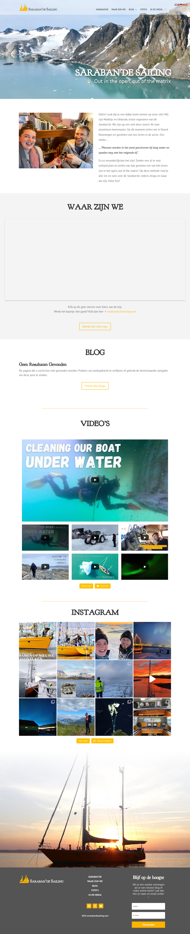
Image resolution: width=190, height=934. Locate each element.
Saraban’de (102, 9)
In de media (156, 9)
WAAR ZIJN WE (95, 881)
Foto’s (143, 9)
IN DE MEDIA (95, 894)
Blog (131, 9)
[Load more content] (86, 586)
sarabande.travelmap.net (121, 311)
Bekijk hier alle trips (95, 326)
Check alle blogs (95, 386)
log (96, 885)
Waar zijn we (118, 9)
